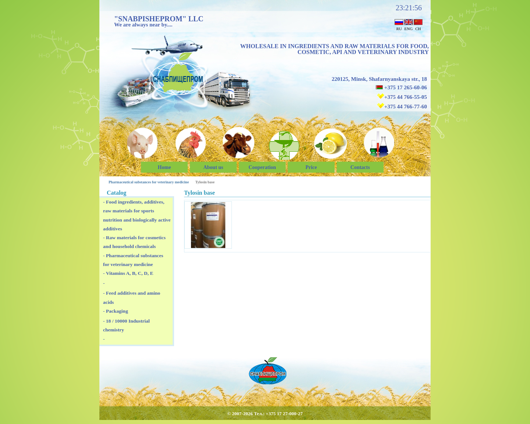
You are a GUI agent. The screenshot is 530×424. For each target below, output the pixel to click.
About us (213, 167)
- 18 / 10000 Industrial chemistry (126, 325)
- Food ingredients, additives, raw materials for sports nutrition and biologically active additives (136, 215)
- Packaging (115, 311)
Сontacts (360, 167)
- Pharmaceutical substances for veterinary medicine (133, 260)
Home (164, 167)
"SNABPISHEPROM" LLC (159, 19)
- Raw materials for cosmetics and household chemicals (134, 242)
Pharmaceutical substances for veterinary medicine (149, 182)
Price (311, 167)
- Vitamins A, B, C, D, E (128, 273)
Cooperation (262, 167)
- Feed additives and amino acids (131, 297)
